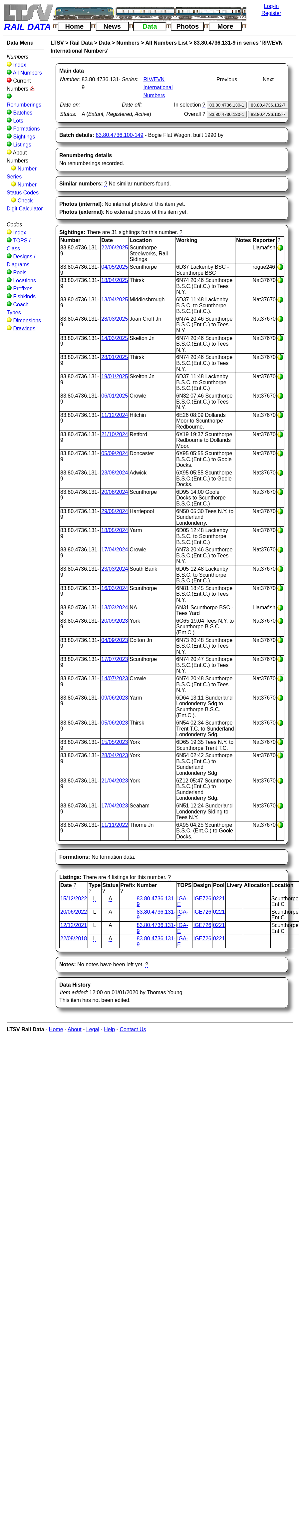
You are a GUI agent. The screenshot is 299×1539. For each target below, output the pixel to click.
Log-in (271, 6)
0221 (219, 898)
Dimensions (27, 320)
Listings (22, 145)
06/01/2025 (114, 396)
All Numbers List (167, 43)
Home (74, 26)
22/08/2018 (73, 938)
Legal (92, 1029)
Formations (26, 129)
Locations (24, 280)
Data (150, 26)
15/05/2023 (114, 742)
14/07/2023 (114, 678)
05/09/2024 (114, 453)
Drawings (24, 328)
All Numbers (27, 73)
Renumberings (24, 105)
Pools (19, 272)
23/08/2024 (114, 472)
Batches (22, 113)
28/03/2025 (114, 319)
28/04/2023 (114, 755)
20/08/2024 (114, 492)
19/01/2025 (114, 376)
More (225, 26)
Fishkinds (24, 296)
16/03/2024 (114, 588)
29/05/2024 (114, 511)
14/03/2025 (114, 338)
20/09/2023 (114, 621)
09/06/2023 (114, 698)
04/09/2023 (114, 640)
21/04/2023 (114, 780)
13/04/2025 (114, 299)
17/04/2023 (114, 805)
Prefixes (22, 288)
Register (271, 13)
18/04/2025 (114, 280)
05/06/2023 (114, 723)
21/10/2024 (114, 434)
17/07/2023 (114, 659)
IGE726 (202, 898)
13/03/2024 (114, 607)
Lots (18, 121)
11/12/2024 (114, 415)
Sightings (24, 137)
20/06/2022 (73, 912)
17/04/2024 (114, 549)
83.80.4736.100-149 (119, 135)
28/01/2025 (114, 357)
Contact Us (133, 1029)
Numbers (128, 43)
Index (19, 65)
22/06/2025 (114, 247)
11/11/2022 (114, 825)
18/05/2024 (114, 530)
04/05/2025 (114, 267)
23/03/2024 (114, 569)
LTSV (57, 43)
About (75, 1029)
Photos (187, 26)
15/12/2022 (73, 898)
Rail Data (81, 43)
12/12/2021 (73, 925)
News (112, 26)
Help (109, 1029)
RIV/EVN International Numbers (157, 87)
